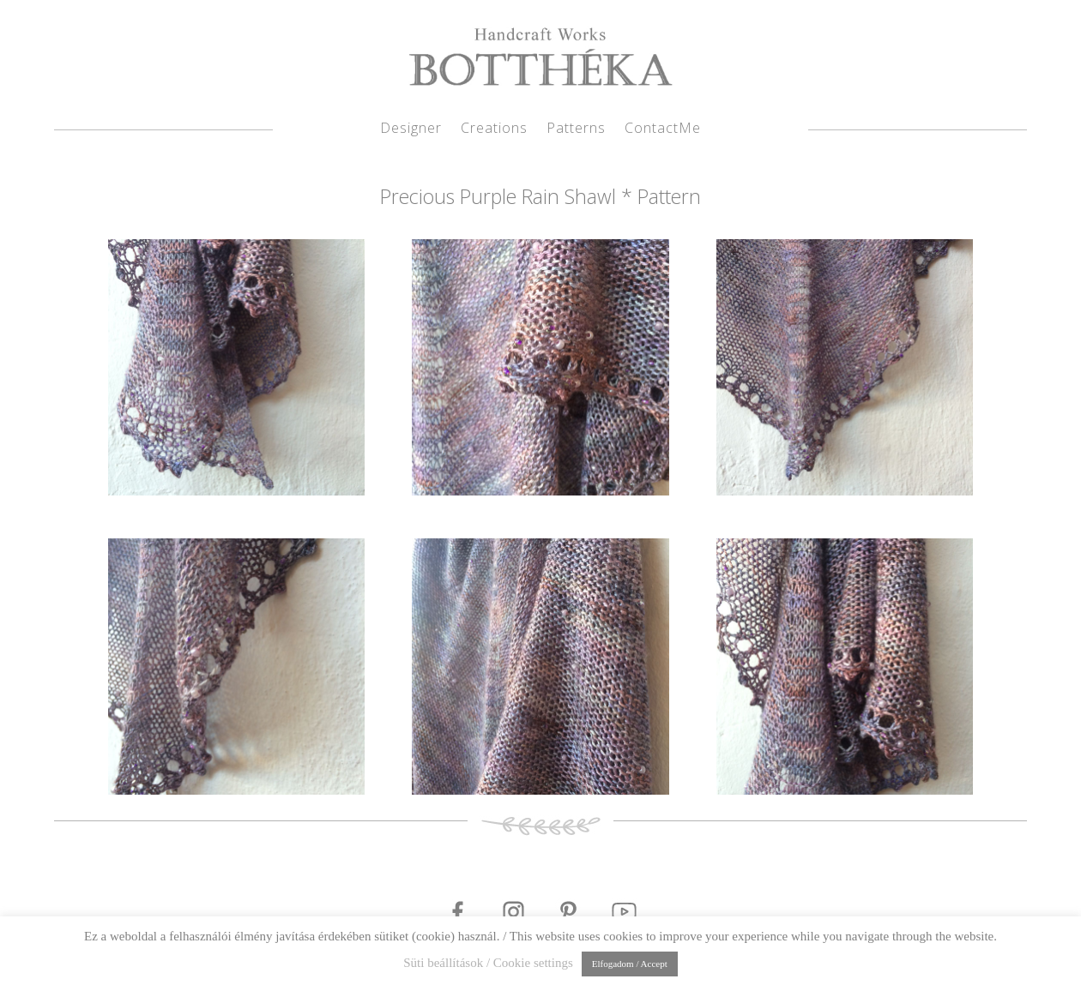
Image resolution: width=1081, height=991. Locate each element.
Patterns (576, 129)
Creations (494, 129)
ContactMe (663, 129)
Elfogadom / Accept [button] (629, 963)
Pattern (669, 196)
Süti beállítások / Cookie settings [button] (488, 963)
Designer (411, 129)
